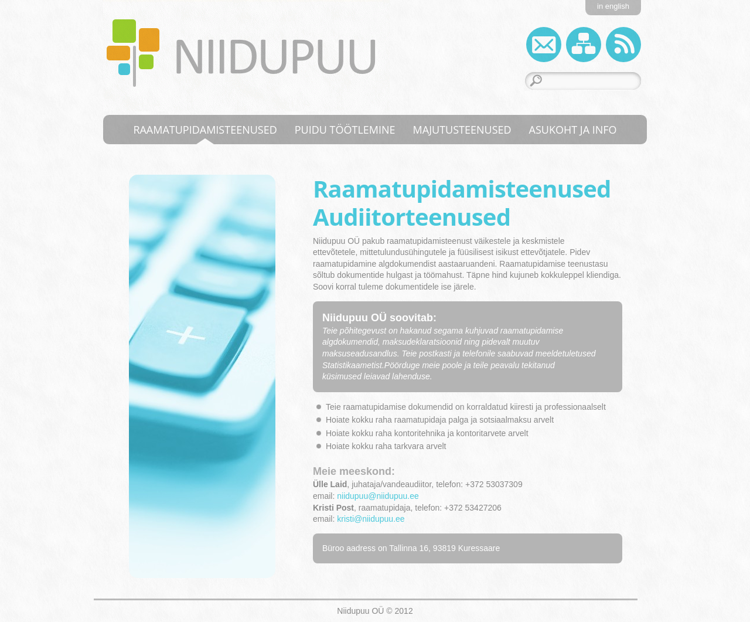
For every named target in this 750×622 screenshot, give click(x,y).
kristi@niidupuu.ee (370, 519)
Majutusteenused (462, 130)
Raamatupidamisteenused (205, 130)
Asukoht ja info (573, 130)
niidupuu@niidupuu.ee (378, 496)
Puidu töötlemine (345, 130)
